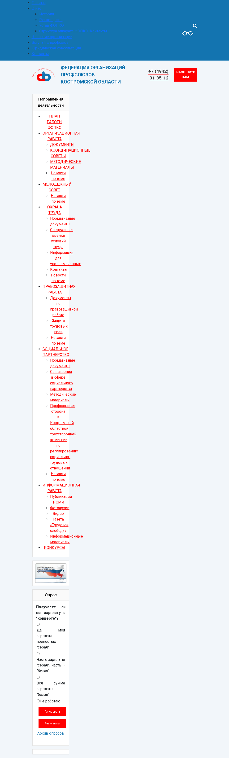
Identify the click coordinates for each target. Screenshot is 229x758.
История (46, 14)
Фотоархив (59, 508)
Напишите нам (185, 74)
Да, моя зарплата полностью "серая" (51, 638)
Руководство (51, 20)
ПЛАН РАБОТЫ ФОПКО (54, 122)
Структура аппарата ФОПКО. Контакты (73, 31)
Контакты (40, 54)
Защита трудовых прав (59, 326)
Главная (39, 2)
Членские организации (52, 37)
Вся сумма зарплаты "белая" (51, 689)
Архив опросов (50, 733)
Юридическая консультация (56, 48)
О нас (36, 8)
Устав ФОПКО (51, 25)
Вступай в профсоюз (50, 42)
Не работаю (50, 701)
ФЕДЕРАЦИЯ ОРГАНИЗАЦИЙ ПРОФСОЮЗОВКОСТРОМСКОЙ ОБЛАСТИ (93, 75)
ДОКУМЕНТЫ (62, 144)
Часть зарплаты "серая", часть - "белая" (51, 665)
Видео (58, 513)
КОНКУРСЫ (54, 547)
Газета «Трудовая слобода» (59, 525)
